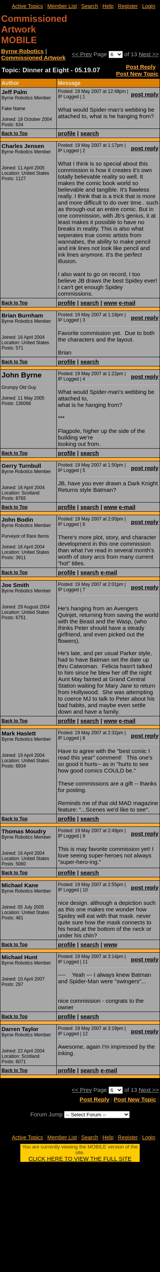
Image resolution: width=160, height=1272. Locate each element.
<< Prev (82, 54)
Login (148, 6)
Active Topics (27, 6)
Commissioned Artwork (33, 57)
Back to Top (15, 133)
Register (128, 6)
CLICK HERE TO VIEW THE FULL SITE (80, 1158)
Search (89, 6)
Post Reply (141, 66)
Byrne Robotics (22, 51)
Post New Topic (137, 73)
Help (108, 6)
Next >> (149, 54)
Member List (62, 6)
